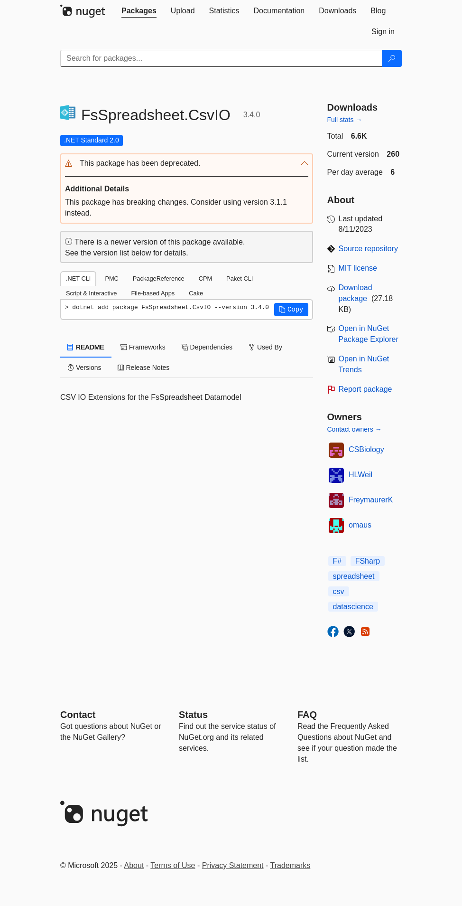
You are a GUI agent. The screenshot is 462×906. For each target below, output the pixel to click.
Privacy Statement (233, 865)
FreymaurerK (371, 500)
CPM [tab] (205, 278)
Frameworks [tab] (143, 347)
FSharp (367, 561)
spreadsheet (354, 576)
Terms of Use (172, 865)
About (134, 865)
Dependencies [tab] (207, 347)
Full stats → (344, 119)
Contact (77, 714)
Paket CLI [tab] (239, 278)
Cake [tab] (196, 293)
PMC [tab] (111, 278)
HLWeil (360, 475)
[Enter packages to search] (221, 58)
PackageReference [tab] (159, 278)
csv (338, 591)
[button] (186, 163)
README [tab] (85, 347)
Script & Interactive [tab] (91, 293)
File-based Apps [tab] (153, 293)
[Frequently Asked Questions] (307, 714)
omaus (360, 525)
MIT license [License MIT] (358, 268)
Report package (365, 389)
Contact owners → (354, 429)
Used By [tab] (265, 347)
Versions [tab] (84, 367)
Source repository (368, 249)
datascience (353, 607)
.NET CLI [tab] (78, 278)
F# (337, 561)
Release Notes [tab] (144, 367)
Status (193, 714)
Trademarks (290, 865)
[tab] (139, 10)
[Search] (392, 58)
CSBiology (366, 449)
